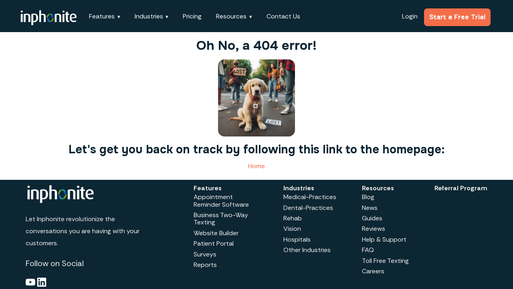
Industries (149, 16)
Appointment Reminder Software (221, 200)
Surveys (205, 254)
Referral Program (460, 188)
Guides (372, 218)
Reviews (373, 228)
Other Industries (307, 250)
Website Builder (216, 233)
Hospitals (297, 239)
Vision (292, 228)
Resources (231, 16)
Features (102, 16)
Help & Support (384, 239)
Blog (368, 197)
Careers (373, 271)
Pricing (192, 16)
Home (256, 166)
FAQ (368, 250)
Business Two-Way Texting (221, 218)
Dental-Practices (308, 208)
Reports (205, 265)
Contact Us (283, 16)
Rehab (292, 218)
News (370, 208)
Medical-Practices (309, 197)
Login (410, 16)
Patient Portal (214, 243)
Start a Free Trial (457, 17)
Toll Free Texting (385, 260)
